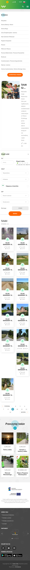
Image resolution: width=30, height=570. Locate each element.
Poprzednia (7, 406)
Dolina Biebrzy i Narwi (7, 24)
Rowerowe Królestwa (8, 515)
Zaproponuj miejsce (15, 75)
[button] (25, 2)
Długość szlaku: (20, 161)
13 (10, 412)
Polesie (3, 45)
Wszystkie (3, 20)
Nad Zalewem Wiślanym (7, 36)
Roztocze (3, 57)
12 (26, 409)
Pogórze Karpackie (6, 40)
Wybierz (20, 208)
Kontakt (4, 523)
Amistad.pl (18, 567)
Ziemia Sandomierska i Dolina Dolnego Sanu (13, 69)
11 (22, 409)
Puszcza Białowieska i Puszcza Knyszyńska (12, 53)
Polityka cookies (6, 518)
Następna (23, 412)
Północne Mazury (6, 49)
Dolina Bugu (4, 28)
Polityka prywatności (8, 521)
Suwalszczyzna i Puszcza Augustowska (11, 61)
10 (17, 409)
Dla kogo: (3, 208)
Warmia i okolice (5, 65)
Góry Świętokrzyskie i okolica (9, 32)
